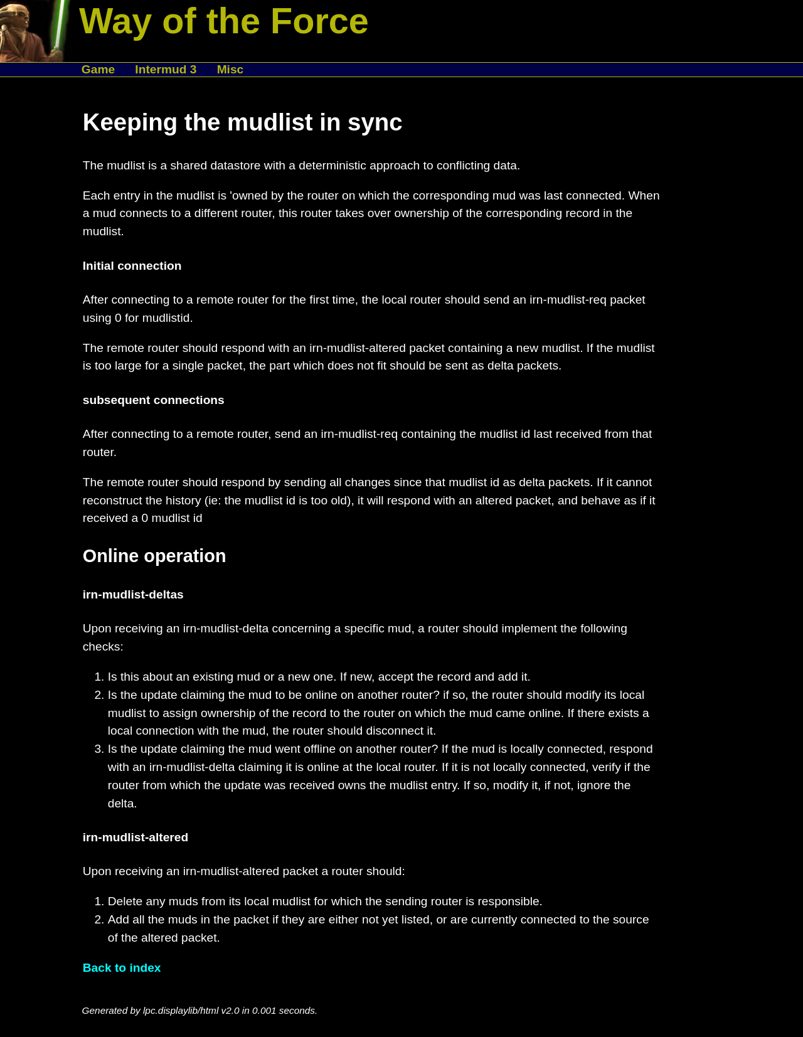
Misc (230, 69)
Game (98, 69)
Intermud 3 (165, 69)
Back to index (122, 967)
